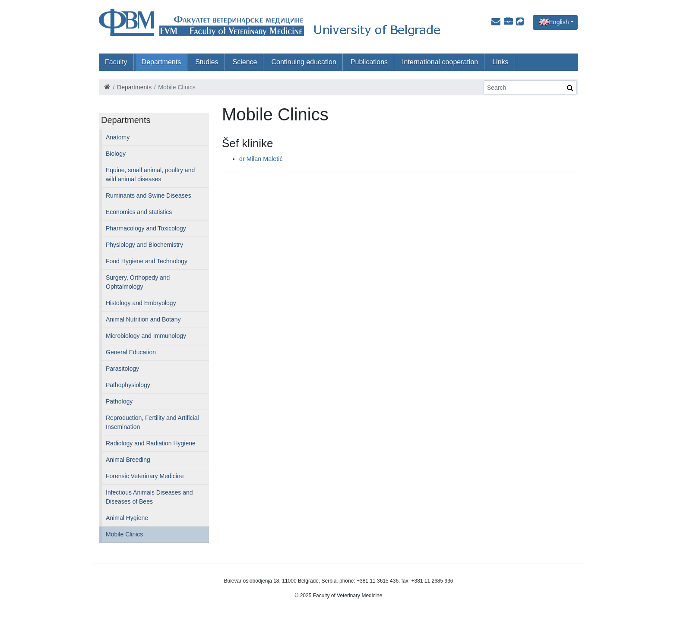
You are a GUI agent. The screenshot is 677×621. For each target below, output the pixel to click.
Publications (369, 62)
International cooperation (440, 62)
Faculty (116, 62)
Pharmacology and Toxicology (146, 228)
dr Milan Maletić (261, 158)
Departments (161, 62)
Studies (206, 62)
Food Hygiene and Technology (146, 261)
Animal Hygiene (127, 517)
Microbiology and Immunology (146, 335)
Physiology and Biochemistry (144, 244)
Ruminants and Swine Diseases (148, 195)
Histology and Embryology (141, 302)
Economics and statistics (139, 211)
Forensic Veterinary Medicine (145, 476)
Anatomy (118, 137)
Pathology (119, 401)
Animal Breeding (128, 459)
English (559, 22)
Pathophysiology (128, 384)
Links (500, 62)
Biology (116, 153)
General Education (131, 352)
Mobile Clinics (124, 534)
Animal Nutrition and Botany (143, 319)
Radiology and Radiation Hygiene (151, 443)
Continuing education (303, 62)
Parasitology (122, 368)
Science (245, 62)
